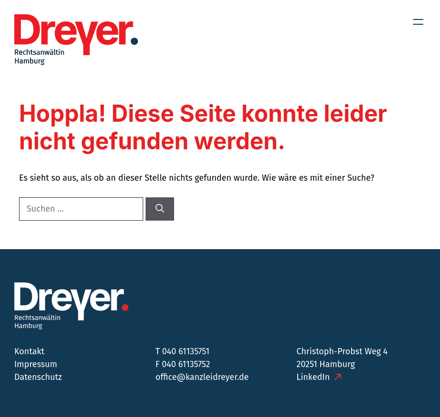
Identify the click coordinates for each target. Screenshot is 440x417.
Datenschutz (38, 377)
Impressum (35, 364)
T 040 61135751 (183, 351)
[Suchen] (160, 209)
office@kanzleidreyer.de (202, 377)
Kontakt (29, 351)
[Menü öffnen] (418, 21)
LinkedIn (313, 377)
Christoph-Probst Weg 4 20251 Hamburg (342, 357)
